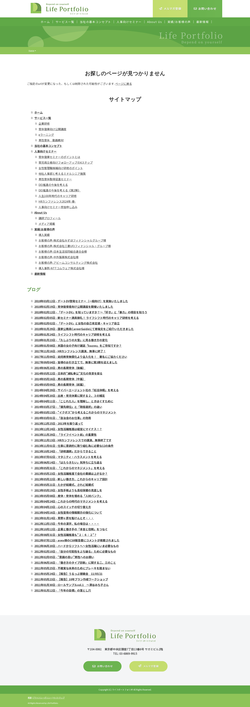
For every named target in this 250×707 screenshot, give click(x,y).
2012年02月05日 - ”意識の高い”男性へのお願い (64, 557)
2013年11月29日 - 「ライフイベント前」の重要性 (65, 434)
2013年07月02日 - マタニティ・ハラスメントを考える (68, 457)
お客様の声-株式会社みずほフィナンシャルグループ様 (72, 240)
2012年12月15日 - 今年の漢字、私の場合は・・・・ (66, 523)
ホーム (45, 22)
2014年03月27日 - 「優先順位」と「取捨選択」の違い (68, 407)
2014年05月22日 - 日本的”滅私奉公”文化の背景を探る (68, 373)
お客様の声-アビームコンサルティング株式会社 (68, 262)
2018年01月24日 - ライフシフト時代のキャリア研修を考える (72, 334)
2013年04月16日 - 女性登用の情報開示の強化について (68, 512)
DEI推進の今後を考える (53, 185)
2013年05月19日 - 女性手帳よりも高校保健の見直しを (68, 490)
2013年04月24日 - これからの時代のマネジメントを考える (71, 501)
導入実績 (44, 235)
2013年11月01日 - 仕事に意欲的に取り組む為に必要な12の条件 (74, 446)
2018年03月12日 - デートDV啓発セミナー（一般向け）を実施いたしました (81, 301)
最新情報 (202, 22)
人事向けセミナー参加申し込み (58, 207)
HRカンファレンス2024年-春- (57, 201)
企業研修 (44, 123)
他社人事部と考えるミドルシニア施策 (62, 173)
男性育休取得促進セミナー (55, 179)
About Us (154, 22)
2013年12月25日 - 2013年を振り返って (58, 423)
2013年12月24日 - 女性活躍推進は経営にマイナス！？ (68, 429)
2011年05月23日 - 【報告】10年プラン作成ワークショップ (71, 579)
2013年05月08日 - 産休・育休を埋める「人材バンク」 (68, 496)
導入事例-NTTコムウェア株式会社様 (61, 268)
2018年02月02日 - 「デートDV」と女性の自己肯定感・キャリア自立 (77, 323)
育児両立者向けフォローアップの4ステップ (66, 162)
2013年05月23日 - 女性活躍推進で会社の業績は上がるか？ (71, 473)
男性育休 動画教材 (51, 140)
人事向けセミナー (129, 22)
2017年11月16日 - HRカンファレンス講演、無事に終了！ (70, 351)
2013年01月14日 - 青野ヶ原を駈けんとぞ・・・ (64, 518)
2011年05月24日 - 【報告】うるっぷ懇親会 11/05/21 (68, 574)
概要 (30, 697)
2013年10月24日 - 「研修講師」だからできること (65, 451)
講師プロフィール (50, 218)
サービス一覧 (65, 22)
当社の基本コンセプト (95, 22)
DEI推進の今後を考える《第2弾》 (60, 190)
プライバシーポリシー (42, 697)
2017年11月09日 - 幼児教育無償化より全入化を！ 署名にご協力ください (80, 357)
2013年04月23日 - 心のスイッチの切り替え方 (62, 507)
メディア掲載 (47, 224)
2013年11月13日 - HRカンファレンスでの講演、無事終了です (72, 440)
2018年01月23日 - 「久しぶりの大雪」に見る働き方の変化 (71, 340)
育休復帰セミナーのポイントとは (59, 157)
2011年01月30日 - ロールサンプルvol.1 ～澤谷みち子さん (71, 585)
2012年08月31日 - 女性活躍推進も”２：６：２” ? (65, 535)
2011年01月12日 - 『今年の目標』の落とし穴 (62, 590)
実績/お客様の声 (179, 22)
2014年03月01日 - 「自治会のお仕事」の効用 (62, 418)
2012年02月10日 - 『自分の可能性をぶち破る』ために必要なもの (75, 551)
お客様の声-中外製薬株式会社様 (58, 257)
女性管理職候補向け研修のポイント (61, 168)
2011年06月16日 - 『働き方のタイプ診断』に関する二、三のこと (75, 562)
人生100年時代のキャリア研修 (58, 196)
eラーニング (46, 134)
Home (31, 50)
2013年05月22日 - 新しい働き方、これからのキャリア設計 (71, 479)
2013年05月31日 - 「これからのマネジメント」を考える (69, 468)
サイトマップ (59, 697)
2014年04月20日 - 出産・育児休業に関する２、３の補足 (69, 395)
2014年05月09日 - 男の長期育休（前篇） (59, 384)
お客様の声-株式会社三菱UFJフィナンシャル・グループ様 (75, 246)
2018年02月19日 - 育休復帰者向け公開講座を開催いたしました (73, 306)
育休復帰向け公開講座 (52, 129)
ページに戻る (123, 84)
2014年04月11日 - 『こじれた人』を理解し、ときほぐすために (73, 401)
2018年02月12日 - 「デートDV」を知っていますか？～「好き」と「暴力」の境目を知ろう (90, 312)
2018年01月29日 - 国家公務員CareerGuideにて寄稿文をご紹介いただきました (84, 329)
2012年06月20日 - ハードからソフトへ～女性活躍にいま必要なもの (76, 546)
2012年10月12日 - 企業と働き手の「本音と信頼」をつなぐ (71, 529)
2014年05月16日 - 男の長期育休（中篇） (59, 379)
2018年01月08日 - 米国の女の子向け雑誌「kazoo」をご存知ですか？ (78, 345)
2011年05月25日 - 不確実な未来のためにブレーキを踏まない (72, 568)
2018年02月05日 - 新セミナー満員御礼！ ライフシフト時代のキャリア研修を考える (86, 318)
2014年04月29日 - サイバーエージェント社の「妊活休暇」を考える (76, 390)
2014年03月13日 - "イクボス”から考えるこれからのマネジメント (75, 412)
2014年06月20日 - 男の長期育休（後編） (59, 368)
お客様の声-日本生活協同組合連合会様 (63, 251)
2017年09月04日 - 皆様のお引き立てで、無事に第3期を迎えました (75, 362)
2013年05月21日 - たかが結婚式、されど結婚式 (64, 485)
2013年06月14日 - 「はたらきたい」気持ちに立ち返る (68, 462)
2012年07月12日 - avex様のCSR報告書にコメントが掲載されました (76, 540)
